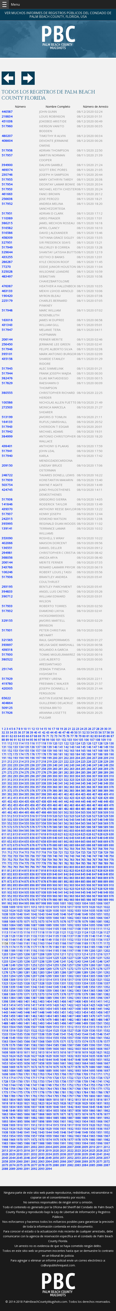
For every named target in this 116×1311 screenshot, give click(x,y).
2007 (70, 1147)
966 (88, 896)
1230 (92, 958)
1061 (63, 918)
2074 (12, 1165)
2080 (55, 1165)
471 (4, 809)
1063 (77, 918)
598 (43, 831)
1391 (63, 998)
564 (77, 823)
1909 (12, 1125)
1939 (12, 1132)
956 (32, 896)
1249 (12, 965)
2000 (19, 1147)
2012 (106, 1147)
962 (66, 896)
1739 (85, 1081)
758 (43, 860)
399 (49, 794)
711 (4, 852)
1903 (77, 1121)
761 (60, 860)
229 (105, 761)
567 (94, 823)
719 (49, 852)
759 (49, 860)
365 (83, 787)
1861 (99, 1110)
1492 (34, 1023)
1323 (5, 983)
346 (88, 783)
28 (97, 729)
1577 (106, 1041)
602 (66, 831)
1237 (34, 961)
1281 (26, 972)
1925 (19, 1129)
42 (43, 732)
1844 (85, 1107)
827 (94, 871)
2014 (12, 1150)
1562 (106, 1038)
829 (105, 871)
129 (105, 743)
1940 (19, 1132)
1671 (26, 1067)
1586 (63, 1045)
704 (77, 849)
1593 (5, 1049)
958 (43, 896)
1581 (26, 1045)
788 (100, 863)
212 (9, 761)
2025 (92, 1150)
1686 (26, 1070)
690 (111, 845)
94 (27, 740)
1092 (70, 925)
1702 (34, 1074)
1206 (26, 954)
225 (83, 761)
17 (53, 729)
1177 (34, 947)
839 (49, 874)
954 (21, 896)
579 (49, 827)
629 (105, 834)
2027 (106, 1150)
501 (60, 812)
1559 (85, 1038)
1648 (77, 1060)
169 (105, 751)
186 (88, 754)
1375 (55, 994)
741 (60, 856)
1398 (5, 1001)
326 (88, 780)
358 (43, 787)
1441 (99, 1009)
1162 (34, 943)
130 (111, 743)
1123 (77, 932)
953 (15, 896)
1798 (77, 1096)
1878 (5, 1118)
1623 (5, 1056)
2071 (99, 1161)
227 (94, 761)
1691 (63, 1070)
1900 (55, 1121)
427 (94, 798)
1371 (26, 994)
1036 (99, 911)
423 (71, 798)
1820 (19, 1103)
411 (4, 798)
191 (4, 758)
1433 (41, 1009)
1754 (85, 1085)
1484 (85, 1020)
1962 (70, 1136)
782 (66, 863)
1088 (41, 925)
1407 (70, 1001)
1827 (70, 1103)
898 (43, 885)
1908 (5, 1125)
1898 (41, 1121)
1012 (34, 907)
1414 (12, 1005)
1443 (5, 1012)
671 (4, 845)
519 (49, 816)
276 (32, 772)
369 (105, 787)
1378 (77, 994)
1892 (106, 1118)
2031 (26, 1154)
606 (88, 831)
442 (66, 801)
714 (21, 852)
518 (43, 816)
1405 (55, 1001)
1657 (34, 1063)
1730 (19, 1081)
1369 (12, 994)
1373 (41, 994)
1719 (48, 1078)
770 (111, 860)
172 (9, 754)
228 (100, 761)
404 (77, 794)
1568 (41, 1041)
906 (88, 885)
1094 (85, 925)
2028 (5, 1154)
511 (4, 816)
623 (71, 834)
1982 (106, 1140)
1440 (92, 1009)
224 (77, 761)
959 (49, 896)
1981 (99, 1140)
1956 (26, 1136)
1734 (48, 1081)
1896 (26, 1121)
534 (21, 820)
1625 (19, 1056)
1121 (63, 932)
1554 (48, 1038)
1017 (70, 907)
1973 (41, 1140)
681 (60, 845)
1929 (48, 1129)
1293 (5, 976)
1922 (106, 1125)
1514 (85, 1027)
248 (100, 765)
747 (94, 856)
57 (104, 732)
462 (66, 805)
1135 (55, 936)
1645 (55, 1060)
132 (9, 747)
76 (67, 736)
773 (15, 863)
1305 (92, 976)
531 (4, 820)
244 (77, 765)
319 (49, 780)
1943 (41, 1132)
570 (111, 823)
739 (49, 856)
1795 (55, 1096)
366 (88, 787)
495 (26, 812)
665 (83, 841)
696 (32, 849)
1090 (55, 925)
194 (21, 758)
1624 (12, 1056)
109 (103, 740)
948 (100, 892)
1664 (85, 1063)
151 (4, 751)
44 (51, 732)
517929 (7, 679)
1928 (41, 1129)
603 (71, 831)
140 (54, 747)
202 (66, 758)
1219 (12, 958)
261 (60, 769)
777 (38, 863)
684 (77, 845)
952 (9, 896)
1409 (85, 1001)
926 (88, 889)
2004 (48, 1147)
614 (21, 834)
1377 (70, 994)
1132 (34, 936)
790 (111, 863)
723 (71, 852)
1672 (34, 1067)
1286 (63, 972)
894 (21, 885)
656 (32, 841)
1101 (26, 929)
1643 (41, 1060)
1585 (55, 1045)
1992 (70, 1143)
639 (49, 838)
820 (54, 871)
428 (100, 798)
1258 (77, 965)
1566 (26, 1041)
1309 (12, 980)
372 (9, 791)
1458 (5, 1016)
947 (94, 892)
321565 (7, 640)
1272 (70, 969)
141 (60, 747)
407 (94, 794)
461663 (7, 194)
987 (94, 900)
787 (94, 863)
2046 (26, 1158)
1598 (41, 1049)
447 (94, 801)
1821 (26, 1103)
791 (4, 867)
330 (111, 780)
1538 (41, 1034)
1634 (85, 1056)
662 (66, 841)
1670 (19, 1067)
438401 (7, 446)
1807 (34, 1100)
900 (54, 885)
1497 (70, 1023)
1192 (34, 950)
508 (100, 812)
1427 (106, 1005)
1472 (106, 1016)
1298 (41, 976)
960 (54, 896)
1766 (63, 1089)
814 (21, 871)
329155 (7, 620)
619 (49, 834)
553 (15, 823)
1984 (12, 1143)
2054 (85, 1158)
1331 (63, 983)
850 (111, 874)
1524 (48, 1030)
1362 (70, 990)
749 (105, 856)
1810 (55, 1100)
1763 (41, 1089)
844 (77, 874)
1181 (63, 947)
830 (111, 871)
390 (111, 791)
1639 (12, 1060)
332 (9, 783)
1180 (55, 947)
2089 (12, 1169)
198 (43, 758)
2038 (77, 1154)
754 (21, 860)
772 (9, 863)
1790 (19, 1096)
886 (88, 881)
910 (111, 885)
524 (77, 816)
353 (15, 787)
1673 (41, 1067)
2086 (99, 1165)
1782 (70, 1092)
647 (94, 838)
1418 (41, 1005)
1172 (106, 943)
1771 (99, 1089)
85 (104, 736)
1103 (41, 929)
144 (77, 747)
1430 (19, 1009)
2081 (63, 1165)
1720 (55, 1078)
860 (54, 878)
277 (38, 772)
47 (63, 732)
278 (43, 772)
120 (54, 743)
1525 (55, 1030)
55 (96, 732)
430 (111, 798)
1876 (99, 1114)
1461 (26, 1016)
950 (111, 892)
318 (43, 780)
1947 (70, 1132)
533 (15, 820)
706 (88, 849)
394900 (7, 165)
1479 (48, 1020)
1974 (48, 1140)
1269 (48, 969)
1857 (70, 1110)
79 (80, 736)
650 (111, 838)
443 (71, 801)
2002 (34, 1147)
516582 (7, 228)
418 (43, 798)
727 (94, 852)
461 (60, 805)
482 (66, 809)
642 (66, 838)
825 (83, 871)
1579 (12, 1045)
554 (21, 823)
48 (67, 732)
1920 (92, 1125)
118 (43, 743)
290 (111, 772)
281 (60, 772)
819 (49, 871)
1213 (77, 954)
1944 (48, 1132)
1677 (70, 1067)
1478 (41, 1020)
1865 (19, 1114)
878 (43, 881)
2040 (92, 1154)
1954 (12, 1136)
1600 (55, 1049)
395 (26, 794)
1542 (70, 1034)
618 (43, 834)
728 (100, 852)
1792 (34, 1096)
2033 (41, 1154)
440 (54, 801)
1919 (85, 1125)
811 (4, 871)
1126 (99, 932)
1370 (19, 994)
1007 (106, 903)
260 (54, 769)
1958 (41, 1136)
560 (54, 823)
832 (9, 874)
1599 (48, 1049)
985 (83, 900)
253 (15, 769)
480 (54, 809)
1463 (41, 1016)
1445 (19, 1012)
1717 (34, 1078)
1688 (41, 1070)
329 (105, 780)
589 (105, 827)
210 (111, 758)
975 (26, 900)
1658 (41, 1063)
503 (71, 812)
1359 (48, 990)
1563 (5, 1041)
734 (21, 856)
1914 (48, 1125)
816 (32, 871)
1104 (48, 929)
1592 (106, 1045)
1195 (55, 950)
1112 (106, 929)
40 (35, 732)
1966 (99, 1136)
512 (9, 816)
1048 (77, 914)
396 (32, 794)
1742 (106, 1081)
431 (4, 801)
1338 (5, 987)
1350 (92, 987)
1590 (92, 1045)
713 (15, 852)
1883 (41, 1118)
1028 (41, 911)
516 (32, 816)
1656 (26, 1063)
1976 (63, 1140)
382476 (7, 378)
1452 (70, 1012)
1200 (92, 950)
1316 (63, 980)
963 (71, 896)
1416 (26, 1005)
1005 (92, 903)
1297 (34, 976)
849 (105, 874)
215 (26, 761)
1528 (77, 1030)
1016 (63, 907)
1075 (55, 921)
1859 (85, 1110)
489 (105, 809)
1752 (70, 1085)
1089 (48, 925)
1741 (99, 1081)
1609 (12, 1052)
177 (38, 754)
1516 (99, 1027)
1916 (63, 1125)
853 (15, 878)
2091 (26, 1169)
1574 (85, 1041)
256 (32, 769)
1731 (26, 1081)
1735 (55, 1081)
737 (38, 856)
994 (21, 903)
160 (54, 751)
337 (38, 783)
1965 (92, 1136)
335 (26, 783)
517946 (7, 349)
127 (94, 743)
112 (9, 743)
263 (71, 769)
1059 (48, 918)
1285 (55, 972)
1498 (77, 1023)
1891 (99, 1118)
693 (15, 849)
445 (83, 801)
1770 (92, 1089)
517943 (7, 427)
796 (32, 867)
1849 (12, 1110)
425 (83, 798)
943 (71, 892)
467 (94, 805)
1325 (19, 983)
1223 (41, 958)
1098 (5, 929)
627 (94, 834)
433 (15, 801)
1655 (19, 1063)
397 (38, 794)
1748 (41, 1085)
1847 (106, 1107)
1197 (70, 950)
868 (100, 878)
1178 (41, 947)
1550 (19, 1038)
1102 (34, 929)
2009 (85, 1147)
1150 (55, 940)
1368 (5, 994)
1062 (70, 918)
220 (54, 761)
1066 (99, 918)
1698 (5, 1074)
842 (66, 874)
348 (100, 783)
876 (32, 881)
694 (21, 849)
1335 (92, 983)
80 (84, 736)
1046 (63, 914)
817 (38, 871)
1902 (70, 1121)
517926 (7, 713)
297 (38, 776)
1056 (26, 918)
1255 (55, 965)
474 (21, 809)
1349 (85, 987)
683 (71, 845)
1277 (106, 969)
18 (57, 729)
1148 (41, 940)
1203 (5, 954)
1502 (106, 1023)
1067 (106, 918)
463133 (7, 291)
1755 (92, 1085)
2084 (85, 1165)
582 (66, 827)
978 (43, 900)
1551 (26, 1038)
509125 (7, 708)
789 (105, 863)
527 (94, 816)
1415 (19, 1005)
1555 (55, 1038)
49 (71, 732)
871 (4, 881)
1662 (70, 1063)
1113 (5, 932)
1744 (12, 1085)
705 (83, 849)
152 (9, 751)
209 (105, 758)
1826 (63, 1103)
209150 (7, 465)
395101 (7, 354)
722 (66, 852)
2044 (12, 1158)
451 (4, 805)
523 (71, 816)
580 (54, 827)
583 (71, 827)
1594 (12, 1049)
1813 (77, 1100)
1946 (63, 1132)
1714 (12, 1078)
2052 (70, 1158)
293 (15, 776)
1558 (77, 1038)
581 (60, 827)
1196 (63, 950)
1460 (19, 1016)
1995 (92, 1143)
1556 (63, 1038)
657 (38, 841)
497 (38, 812)
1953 (5, 1136)
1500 (92, 1023)
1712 (106, 1074)
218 (43, 761)
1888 (77, 1118)
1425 (92, 1005)
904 (77, 885)
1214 (85, 954)
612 (9, 834)
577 (38, 827)
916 (32, 889)
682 (66, 845)
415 (26, 798)
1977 (70, 1140)
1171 (99, 943)
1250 (19, 965)
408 (100, 794)
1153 (77, 940)
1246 (99, 961)
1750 (55, 1085)
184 (77, 754)
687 (94, 845)
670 (111, 841)
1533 (5, 1034)
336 (32, 783)
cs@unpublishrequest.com (58, 1265)
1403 (41, 1001)
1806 (26, 1100)
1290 (92, 972)
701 (60, 849)
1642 (34, 1060)
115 (26, 743)
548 (100, 820)
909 (105, 885)
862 (66, 878)
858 (43, 878)
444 (77, 801)
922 (66, 889)
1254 (48, 965)
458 (43, 805)
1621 (99, 1052)
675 (26, 845)
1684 (12, 1070)
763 (71, 860)
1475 (19, 1020)
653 (15, 841)
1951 (99, 1132)
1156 (99, 940)
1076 (63, 921)
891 (4, 885)
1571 (63, 1041)
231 (4, 765)
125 (83, 743)
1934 (85, 1129)
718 (43, 852)
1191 (26, 950)
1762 (34, 1089)
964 (77, 896)
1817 (106, 1100)
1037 (106, 911)
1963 (77, 1136)
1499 (85, 1023)
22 (73, 729)
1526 (63, 1030)
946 (88, 892)
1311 (26, 980)
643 (71, 838)
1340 (19, 987)
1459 (12, 1016)
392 (9, 794)
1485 (92, 1020)
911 (4, 889)
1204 (12, 954)
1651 (99, 1060)
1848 (5, 1110)
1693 (77, 1070)
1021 (99, 907)
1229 (85, 958)
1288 (77, 972)
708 (100, 849)
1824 (48, 1103)
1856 (63, 1110)
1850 (19, 1110)
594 (21, 831)
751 (4, 860)
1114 (12, 932)
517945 (7, 368)
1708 (77, 1074)
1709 (85, 1074)
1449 (48, 1012)
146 (88, 747)
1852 (34, 1110)
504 (77, 812)
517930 (7, 654)
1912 (34, 1125)
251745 (7, 669)
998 (43, 903)
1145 (19, 940)
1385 (19, 998)
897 (38, 885)
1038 (5, 914)
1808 (41, 1100)
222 (66, 761)
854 (21, 878)
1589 (85, 1045)
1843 (77, 1107)
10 (25, 729)
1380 (92, 994)
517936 (7, 577)
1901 (63, 1121)
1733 (41, 1081)
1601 (63, 1049)
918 (43, 889)
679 (49, 845)
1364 (85, 990)
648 (100, 838)
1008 (5, 907)
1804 (12, 1100)
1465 (55, 1016)
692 (9, 849)
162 (66, 751)
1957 (34, 1136)
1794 (48, 1096)
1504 (12, 1027)
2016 (26, 1150)
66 (27, 736)
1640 (19, 1060)
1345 (55, 987)
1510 (55, 1027)
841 (60, 874)
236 (32, 765)
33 (7, 732)
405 (83, 794)
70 (43, 736)
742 (66, 856)
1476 (26, 1020)
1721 (63, 1078)
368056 (7, 557)
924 (77, 889)
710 (111, 849)
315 (26, 780)
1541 (63, 1034)
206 (88, 758)
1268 (41, 969)
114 (21, 743)
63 (15, 736)
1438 (77, 1009)
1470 (92, 1016)
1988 (41, 1143)
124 (77, 743)
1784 (85, 1092)
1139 (85, 936)
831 (4, 874)
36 (19, 732)
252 (9, 769)
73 (55, 736)
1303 (77, 976)
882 (66, 881)
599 (49, 831)
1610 (19, 1052)
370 (111, 787)
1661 (63, 1063)
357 (38, 787)
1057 (34, 918)
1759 (12, 1089)
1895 (19, 1121)
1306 (99, 976)
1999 (12, 1147)
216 (32, 761)
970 (111, 896)
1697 (106, 1070)
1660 (55, 1063)
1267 (34, 969)
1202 (106, 950)
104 (75, 740)
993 (15, 903)
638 (43, 838)
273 (15, 772)
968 (100, 896)
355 (26, 787)
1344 (48, 987)
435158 (7, 359)
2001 (26, 1147)
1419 (48, 1005)
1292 (106, 972)
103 (69, 740)
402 (66, 794)
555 (26, 823)
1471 (99, 1016)
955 (26, 896)
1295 (19, 976)
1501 (99, 1023)
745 (83, 856)
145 (83, 747)
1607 (106, 1049)
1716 (26, 1078)
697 (38, 849)
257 (38, 769)
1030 (55, 911)
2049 (48, 1158)
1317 (70, 980)
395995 (7, 523)
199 (49, 758)
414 (21, 798)
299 (49, 776)
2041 (99, 1154)
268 (100, 769)
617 (38, 834)
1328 (41, 983)
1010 (19, 907)
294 (21, 776)
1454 (85, 1012)
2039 (85, 1154)
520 (54, 816)
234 (21, 765)
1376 (63, 994)
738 (43, 856)
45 (55, 732)
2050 (55, 1158)
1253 (41, 965)
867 (94, 878)
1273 (77, 969)
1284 (48, 972)
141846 (7, 504)
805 (83, 867)
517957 (7, 155)
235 (26, 765)
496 (32, 812)
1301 (63, 976)
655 (26, 841)
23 (77, 729)
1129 (12, 936)
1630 (55, 1056)
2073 (5, 1165)
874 (21, 881)
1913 (41, 1125)
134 (21, 747)
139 (49, 747)
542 (66, 820)
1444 (12, 1012)
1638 (5, 1060)
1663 (77, 1063)
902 (66, 885)
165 (83, 751)
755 (26, 860)
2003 (41, 1147)
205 (83, 758)
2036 (63, 1154)
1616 (63, 1052)
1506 (26, 1027)
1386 (26, 998)
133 (15, 747)
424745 (7, 490)
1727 (106, 1078)
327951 (7, 242)
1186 (99, 947)
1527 (70, 1030)
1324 (12, 983)
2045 (19, 1158)
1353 (5, 990)
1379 (85, 994)
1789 (12, 1096)
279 (49, 772)
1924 (12, 1129)
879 (49, 881)
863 (71, 878)
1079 (85, 921)
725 (83, 852)
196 (32, 758)
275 (26, 772)
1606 (99, 1049)
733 (15, 856)
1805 (19, 1100)
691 (4, 849)
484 (77, 809)
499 (49, 812)
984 (77, 900)
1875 (92, 1114)
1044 (48, 914)
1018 (77, 907)
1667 (106, 1063)
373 (15, 791)
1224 (48, 958)
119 (49, 743)
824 (77, 871)
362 (66, 787)
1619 (85, 1052)
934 (21, 892)
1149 (48, 940)
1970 (19, 1140)
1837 (34, 1107)
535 (26, 820)
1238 (41, 961)
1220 (19, 958)
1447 (34, 1012)
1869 (48, 1114)
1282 (34, 972)
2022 (70, 1150)
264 (77, 769)
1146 (26, 940)
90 (11, 740)
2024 (85, 1150)
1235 (19, 961)
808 (100, 867)
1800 (92, 1096)
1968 (5, 1140)
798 (43, 867)
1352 (106, 987)
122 (66, 743)
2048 (41, 1158)
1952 (106, 1132)
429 (105, 798)
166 (88, 751)
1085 (19, 925)
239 (49, 765)
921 (60, 889)
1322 (106, 980)
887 (94, 881)
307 (94, 776)
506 (88, 812)
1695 (92, 1070)
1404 (48, 1001)
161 (60, 751)
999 (49, 903)
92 (19, 740)
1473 (5, 1020)
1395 (92, 998)
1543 (77, 1034)
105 (80, 740)
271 (4, 772)
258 (43, 769)
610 (111, 831)
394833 (7, 591)
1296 (26, 976)
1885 (55, 1118)
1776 (26, 1092)
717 (38, 852)
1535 (19, 1034)
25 (85, 729)
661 (60, 841)
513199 (7, 417)
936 (32, 892)
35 (15, 732)
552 (9, 823)
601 (60, 831)
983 (71, 900)
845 (83, 874)
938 (43, 892)
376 (32, 791)
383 (71, 791)
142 (66, 747)
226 (88, 761)
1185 (92, 947)
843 (71, 874)
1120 (55, 932)
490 (111, 809)
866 (88, 878)
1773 (5, 1092)
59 (112, 732)
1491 (26, 1023)
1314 (48, 980)
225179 (7, 301)
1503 (5, 1027)
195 (26, 758)
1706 (63, 1074)
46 (59, 732)
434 (21, 801)
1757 (106, 1085)
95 (31, 740)
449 (105, 801)
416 (32, 798)
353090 (7, 538)
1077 (70, 921)
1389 (48, 998)
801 (60, 867)
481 (60, 809)
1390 (55, 998)
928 (100, 889)
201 (60, 758)
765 (83, 860)
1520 (19, 1030)
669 (105, 841)
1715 (19, 1078)
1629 (48, 1056)
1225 (55, 958)
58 (108, 732)
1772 (106, 1089)
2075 (19, 1165)
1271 (63, 969)
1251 (26, 965)
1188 (5, 950)
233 (15, 765)
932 (9, 892)
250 (111, 765)
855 (26, 878)
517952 (7, 204)
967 (94, 896)
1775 (19, 1092)
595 (26, 831)
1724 (85, 1078)
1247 (106, 961)
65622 (6, 698)
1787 (106, 1092)
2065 (55, 1161)
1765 (55, 1089)
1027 (34, 911)
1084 (12, 925)
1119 (48, 932)
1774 (12, 1092)
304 (77, 776)
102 (63, 740)
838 (43, 874)
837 (38, 874)
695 (26, 849)
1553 (41, 1038)
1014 (48, 907)
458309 (7, 237)
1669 (12, 1067)
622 (66, 834)
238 (43, 765)
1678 (77, 1067)
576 (32, 827)
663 (71, 841)
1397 (106, 998)
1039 (12, 914)
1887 (70, 1118)
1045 (55, 914)
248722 (7, 475)
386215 (7, 223)
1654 (12, 1063)
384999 (7, 436)
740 (54, 856)
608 (100, 831)
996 (32, 903)
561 (60, 823)
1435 (55, 1009)
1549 (12, 1038)
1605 (92, 1049)
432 (9, 801)
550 (111, 820)
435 (26, 801)
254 (21, 769)
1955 (19, 1136)
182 (66, 754)
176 (32, 754)
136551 (7, 548)
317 (38, 780)
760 (54, 860)
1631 (63, 1056)
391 (4, 794)
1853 (41, 1110)
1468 (77, 1016)
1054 (12, 918)
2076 (26, 1165)
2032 (34, 1154)
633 (15, 838)
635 (26, 838)
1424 (85, 1005)
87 (112, 736)
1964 (85, 1136)
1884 (48, 1118)
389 (105, 791)
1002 (70, 903)
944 (77, 892)
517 (38, 816)
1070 (19, 921)
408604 (7, 141)
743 (71, 856)
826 (88, 871)
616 (32, 834)
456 (32, 805)
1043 (41, 914)
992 (9, 903)
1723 (77, 1078)
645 (83, 838)
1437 (70, 1009)
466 (88, 805)
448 (100, 801)
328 (100, 780)
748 (100, 856)
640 (54, 838)
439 (49, 801)
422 (66, 798)
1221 (26, 958)
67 (31, 736)
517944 (7, 373)
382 (66, 791)
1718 (41, 1078)
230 (111, 761)
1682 (106, 1067)
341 (60, 783)
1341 (26, 987)
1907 (106, 1121)
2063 (41, 1161)
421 (60, 798)
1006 (99, 903)
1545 (92, 1034)
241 (60, 765)
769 (105, 860)
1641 (26, 1060)
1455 (92, 1012)
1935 (92, 1129)
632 (9, 838)
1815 (92, 1100)
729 (105, 852)
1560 (92, 1038)
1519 (12, 1030)
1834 (12, 1107)
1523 (41, 1030)
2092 (34, 1169)
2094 (48, 1169)
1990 (55, 1143)
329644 (7, 252)
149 (105, 747)
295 (26, 776)
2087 (106, 1165)
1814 (85, 1100)
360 (54, 787)
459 (49, 805)
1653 (5, 1063)
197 (38, 758)
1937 (106, 1129)
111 (4, 743)
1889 (85, 1118)
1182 (70, 947)
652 (9, 841)
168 (100, 751)
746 (88, 856)
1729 (12, 1081)
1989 (48, 1143)
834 (21, 874)
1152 (70, 940)
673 (15, 845)
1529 (85, 1030)
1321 (99, 980)
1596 (26, 1049)
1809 (48, 1100)
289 (105, 772)
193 (15, 758)
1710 (92, 1074)
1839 (48, 1107)
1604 (85, 1049)
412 (9, 798)
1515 (92, 1027)
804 (77, 867)
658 (43, 841)
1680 (92, 1067)
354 (21, 787)
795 (26, 867)
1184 (85, 947)
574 (21, 827)
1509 (48, 1027)
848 (100, 874)
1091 (63, 925)
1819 (12, 1103)
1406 (63, 1001)
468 (100, 805)
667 (94, 841)
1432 (34, 1009)
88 (3, 740)
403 (71, 794)
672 (9, 845)
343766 (7, 567)
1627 (34, 1056)
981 (60, 900)
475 (26, 809)
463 (71, 805)
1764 (48, 1089)
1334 (85, 983)
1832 (106, 1103)
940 (54, 892)
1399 (12, 1001)
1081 (99, 921)
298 (43, 776)
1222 (34, 958)
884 (77, 881)
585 (83, 827)
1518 (5, 1030)
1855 (55, 1110)
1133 (41, 936)
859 (49, 878)
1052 (106, 914)
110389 (7, 218)
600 (54, 831)
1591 (99, 1045)
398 (43, 794)
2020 (55, 1150)
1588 (77, 1045)
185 (83, 754)
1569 (48, 1041)
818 (43, 871)
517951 (7, 213)
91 (15, 740)
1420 (55, 1005)
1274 (85, 969)
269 (105, 769)
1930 (55, 1129)
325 (83, 780)
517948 (7, 310)
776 (32, 863)
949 (105, 892)
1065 (92, 918)
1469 (85, 1016)
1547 (106, 1034)
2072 (106, 1161)
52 (84, 732)
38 (27, 732)
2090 (19, 1169)
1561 (99, 1038)
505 (83, 812)
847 (94, 874)
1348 (77, 987)
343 (71, 783)
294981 (7, 553)
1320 (92, 980)
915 (26, 889)
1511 (63, 1027)
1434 (48, 1009)
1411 (99, 1001)
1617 (70, 1052)
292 (9, 776)
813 (15, 871)
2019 (48, 1150)
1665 (92, 1063)
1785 (92, 1092)
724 (77, 852)
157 (38, 751)
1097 (106, 925)
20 (65, 729)
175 (26, 754)
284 (77, 772)
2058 (5, 1161)
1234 (12, 961)
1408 (77, 1001)
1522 (34, 1030)
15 (45, 729)
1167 (70, 943)
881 (60, 881)
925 (83, 889)
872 (9, 881)
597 (38, 831)
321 (60, 780)
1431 (26, 1009)
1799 (85, 1096)
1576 (99, 1041)
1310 (19, 980)
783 (71, 863)
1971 (26, 1140)
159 (49, 751)
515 (26, 816)
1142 (106, 936)
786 (88, 863)
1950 (92, 1132)
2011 (99, 1147)
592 (9, 831)
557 (38, 823)
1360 (55, 990)
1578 (5, 1045)
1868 (41, 1114)
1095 (92, 925)
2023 (77, 1150)
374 (21, 791)
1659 (48, 1063)
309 (105, 776)
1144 (12, 940)
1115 (19, 932)
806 (88, 867)
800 (54, 867)
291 (4, 776)
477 (38, 809)
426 (88, 798)
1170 (92, 943)
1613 (41, 1052)
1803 (5, 1100)
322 (66, 780)
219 (49, 761)
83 (96, 736)
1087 (34, 925)
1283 (41, 972)
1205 (19, 954)
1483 (77, 1020)
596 (32, 831)
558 (43, 823)
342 (66, 783)
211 (4, 761)
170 (111, 751)
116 (32, 743)
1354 (12, 990)
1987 (34, 1143)
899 (49, 885)
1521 (26, 1030)
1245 (92, 961)
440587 (7, 111)
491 (4, 812)
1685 (19, 1070)
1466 (63, 1016)
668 (100, 841)
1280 (19, 972)
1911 (26, 1125)
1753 (77, 1085)
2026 (99, 1150)
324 (77, 780)
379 (49, 791)
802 (66, 867)
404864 (7, 703)
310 (111, 776)
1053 (5, 918)
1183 (77, 947)
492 (9, 812)
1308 (5, 980)
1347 (70, 987)
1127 (106, 932)
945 (83, 892)
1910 (19, 1125)
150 (111, 747)
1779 (48, 1092)
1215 (92, 954)
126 (88, 743)
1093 (77, 925)
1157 (106, 940)
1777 (34, 1092)
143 (71, 747)
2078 (41, 1165)
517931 (7, 630)
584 (77, 827)
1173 (5, 947)
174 (21, 754)
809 (105, 867)
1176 (26, 947)
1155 (92, 940)
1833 (5, 1107)
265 (83, 769)
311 (4, 780)
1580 (19, 1045)
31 (109, 729)
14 (41, 729)
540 (54, 820)
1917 (70, 1125)
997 (38, 903)
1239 (48, 961)
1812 (70, 1100)
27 (93, 729)
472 (9, 809)
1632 (70, 1056)
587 (94, 827)
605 (83, 831)
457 (38, 805)
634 (21, 838)
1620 (92, 1052)
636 (32, 838)
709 (105, 849)
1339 (12, 987)
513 (15, 816)
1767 (70, 1089)
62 (11, 736)
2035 (55, 1154)
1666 (99, 1063)
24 (81, 729)
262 (66, 769)
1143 (5, 940)
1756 (99, 1085)
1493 (41, 1023)
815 (26, 871)
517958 (7, 150)
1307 (106, 976)
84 (100, 736)
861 (60, 878)
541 (60, 820)
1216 (99, 954)
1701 (26, 1074)
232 (9, 765)
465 (83, 805)
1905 (92, 1121)
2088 (5, 1169)
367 (94, 787)
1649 (85, 1060)
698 (43, 849)
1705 (55, 1074)
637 (38, 838)
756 (32, 860)
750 (111, 856)
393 (15, 794)
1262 (106, 965)
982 (66, 900)
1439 (85, 1009)
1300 (55, 976)
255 (26, 769)
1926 (26, 1129)
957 (38, 896)
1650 (92, 1060)
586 (88, 827)
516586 (7, 233)
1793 (41, 1096)
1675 (55, 1067)
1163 (41, 943)
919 (49, 889)
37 (23, 732)
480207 (7, 136)
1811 (63, 1100)
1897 (34, 1121)
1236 (26, 961)
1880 (19, 1118)
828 (100, 871)
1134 (48, 936)
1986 (26, 1143)
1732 (34, 1081)
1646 (63, 1060)
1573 (77, 1041)
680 (54, 845)
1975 (55, 1140)
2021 (63, 1150)
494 (21, 812)
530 (111, 816)
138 (43, 747)
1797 (70, 1096)
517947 (7, 330)
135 (26, 747)
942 (66, 892)
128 (100, 743)
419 (49, 798)
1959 (48, 1136)
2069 (85, 1161)
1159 (12, 943)
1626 (26, 1056)
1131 (26, 936)
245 (83, 765)
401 (60, 794)
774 (21, 863)
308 (100, 776)
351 (4, 787)
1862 (106, 1110)
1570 (55, 1041)
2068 (77, 1161)
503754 (7, 485)
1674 (48, 1067)
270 (111, 769)
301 (60, 776)
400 (54, 794)
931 (4, 892)
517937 (7, 514)
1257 (70, 965)
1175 (19, 947)
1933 (77, 1129)
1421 (63, 1005)
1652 (106, 1060)
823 (71, 871)
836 (32, 874)
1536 (26, 1034)
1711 (99, 1074)
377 (38, 791)
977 (38, 900)
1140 (92, 936)
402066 (7, 543)
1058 (41, 918)
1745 (19, 1085)
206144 (7, 339)
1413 (5, 1005)
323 (71, 780)
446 (88, 801)
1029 (48, 911)
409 (105, 794)
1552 (34, 1038)
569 (105, 823)
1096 (99, 925)
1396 (99, 998)
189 (105, 754)
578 (43, 827)
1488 (5, 1023)
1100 (19, 929)
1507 (34, 1027)
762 (66, 860)
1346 (63, 987)
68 (35, 736)
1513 (77, 1027)
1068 (5, 921)
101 (58, 740)
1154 (85, 940)
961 (60, 896)
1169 (85, 943)
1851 (26, 1110)
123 (71, 743)
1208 (41, 954)
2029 (12, 1154)
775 (26, 863)
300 (54, 776)
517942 (7, 431)
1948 (77, 1132)
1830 (92, 1103)
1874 (85, 1114)
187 (94, 754)
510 (111, 812)
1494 (48, 1023)
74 (59, 736)
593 (15, 831)
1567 (34, 1041)
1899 (48, 1121)
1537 (34, 1034)
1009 (12, 907)
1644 (48, 1060)
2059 (12, 1161)
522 (66, 816)
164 (77, 751)
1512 (70, 1027)
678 (43, 845)
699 (49, 849)
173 (15, 754)
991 (4, 903)
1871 (63, 1114)
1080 (92, 921)
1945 (55, 1132)
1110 (92, 929)
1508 (41, 1027)
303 (71, 776)
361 (60, 787)
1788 (5, 1096)
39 (31, 732)
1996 (99, 1143)
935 (26, 892)
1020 (92, 907)
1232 (106, 958)
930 (111, 889)
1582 (34, 1045)
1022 (106, 907)
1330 (55, 983)
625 (83, 834)
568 (100, 823)
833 (15, 874)
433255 (7, 257)
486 (88, 809)
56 (100, 732)
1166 (63, 943)
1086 (26, 925)
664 (77, 841)
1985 (19, 1143)
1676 (63, 1067)
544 (77, 820)
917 (38, 889)
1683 (5, 1070)
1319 (85, 980)
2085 (92, 1165)
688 (100, 845)
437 (38, 801)
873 (15, 881)
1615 (55, 1052)
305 (83, 776)
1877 (106, 1114)
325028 (7, 271)
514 (21, 816)
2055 (92, 1158)
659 (49, 841)
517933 (7, 606)
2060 (19, 1161)
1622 (106, 1052)
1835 (19, 1107)
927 (94, 889)
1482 (70, 1020)
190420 (7, 296)
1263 (5, 969)
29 (101, 729)
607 (94, 831)
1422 (70, 1005)
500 (54, 812)
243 (71, 765)
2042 (106, 1154)
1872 (70, 1114)
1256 (63, 965)
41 (39, 732)
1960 (55, 1136)
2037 (70, 1154)
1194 (48, 950)
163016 (7, 320)
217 (38, 761)
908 (100, 885)
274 (21, 772)
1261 (99, 965)
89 (7, 740)
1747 (34, 1085)
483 (71, 809)
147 (94, 747)
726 (88, 852)
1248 (5, 965)
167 (94, 751)
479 (49, 809)
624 (77, 834)
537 (38, 820)
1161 (26, 943)
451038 (7, 121)
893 (15, 885)
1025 (19, 911)
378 (43, 791)
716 (32, 852)
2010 (92, 1147)
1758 (5, 1089)
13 (37, 729)
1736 (63, 1081)
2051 (63, 1158)
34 (11, 732)
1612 (34, 1052)
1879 (12, 1118)
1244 (85, 961)
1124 (85, 932)
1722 (70, 1078)
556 (32, 823)
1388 (41, 998)
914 (21, 889)
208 (100, 758)
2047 (34, 1158)
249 (105, 765)
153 (15, 751)
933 (15, 892)
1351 (99, 987)
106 (86, 740)
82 (92, 736)
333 (15, 783)
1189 (12, 950)
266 (88, 769)
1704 (48, 1074)
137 (38, 747)
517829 (7, 383)
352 (9, 787)
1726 (99, 1078)
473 (15, 809)
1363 (77, 990)
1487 (106, 1020)
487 (94, 809)
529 (105, 816)
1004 (85, 903)
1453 (77, 1012)
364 (77, 787)
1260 (92, 965)
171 (4, 754)
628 (100, 834)
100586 (7, 402)
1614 (48, 1052)
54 (92, 732)
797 (38, 867)
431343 (7, 325)
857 (38, 878)
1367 (106, 990)
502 (66, 812)
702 (66, 849)
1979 (85, 1140)
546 (88, 820)
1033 (77, 911)
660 (54, 841)
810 (111, 867)
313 (15, 780)
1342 (34, 987)
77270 (6, 267)
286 (88, 772)
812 (9, 871)
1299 (48, 976)
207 (94, 758)
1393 (77, 998)
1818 (5, 1103)
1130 (19, 936)
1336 (99, 983)
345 (83, 783)
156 (32, 751)
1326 (26, 983)
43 (47, 732)
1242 (70, 961)
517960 (7, 126)
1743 (5, 1085)
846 (88, 874)
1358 (41, 990)
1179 (48, 947)
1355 (19, 990)
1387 (34, 998)
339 (49, 783)
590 (111, 827)
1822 (34, 1103)
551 (4, 823)
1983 (5, 1143)
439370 (7, 509)
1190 (19, 950)
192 (9, 758)
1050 (92, 914)
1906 (99, 1121)
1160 (19, 943)
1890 (92, 1118)
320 (54, 780)
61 (7, 736)
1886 (63, 1118)
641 (60, 838)
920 (54, 889)
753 (15, 860)
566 (88, 823)
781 (60, 863)
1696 (99, 1070)
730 (111, 852)
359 (49, 787)
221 (60, 761)
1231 (99, 958)
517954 (7, 184)
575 (26, 827)
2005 (55, 1147)
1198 (77, 950)
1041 (26, 914)
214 (21, 761)
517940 (7, 456)
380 (54, 791)
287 (94, 772)
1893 (5, 1121)
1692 (70, 1070)
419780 (7, 683)
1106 (63, 929)
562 (66, 823)
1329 (48, 983)
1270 (55, 969)
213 (15, 761)
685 (83, 845)
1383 (5, 998)
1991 (63, 1143)
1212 (70, 954)
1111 (99, 929)
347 (94, 783)
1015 (55, 907)
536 (32, 820)
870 (111, 878)
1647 (70, 1060)
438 (43, 801)
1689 (48, 1070)
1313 (41, 980)
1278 (5, 972)
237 (38, 765)
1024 (12, 911)
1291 (99, 972)
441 (60, 801)
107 (92, 740)
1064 (85, 918)
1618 (77, 1052)
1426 (99, 1005)
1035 (92, 911)
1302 (70, 976)
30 (105, 729)
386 (88, 791)
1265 (19, 969)
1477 (34, 1020)
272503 (7, 407)
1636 (99, 1056)
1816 (99, 1100)
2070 (92, 1161)
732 (9, 856)
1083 (5, 925)
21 (69, 729)
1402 (34, 1001)
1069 (12, 921)
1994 (85, 1143)
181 (60, 754)
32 (3, 732)
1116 (26, 932)
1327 (34, 983)
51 (80, 732)
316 (32, 780)
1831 (99, 1103)
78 (75, 736)
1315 (55, 980)
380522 (7, 659)
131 (4, 747)
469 (105, 805)
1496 (63, 1023)
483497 (7, 276)
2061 (26, 1161)
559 (49, 823)
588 (100, 827)
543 (71, 820)
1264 (12, 969)
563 (71, 823)
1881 (26, 1118)
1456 (99, 1012)
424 (77, 798)
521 (60, 816)
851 (4, 878)
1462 (34, 1016)
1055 (19, 918)
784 (77, 863)
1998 (5, 1147)
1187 (106, 947)
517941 (7, 451)
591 (4, 831)
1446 (26, 1012)
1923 (5, 1129)
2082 (70, 1165)
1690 (55, 1070)
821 (60, 871)
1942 (34, 1132)
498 (43, 812)
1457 (106, 1012)
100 (52, 740)
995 (26, 903)
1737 (70, 1081)
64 (19, 736)
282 (66, 772)
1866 (26, 1114)
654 (21, 841)
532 (9, 820)
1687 (34, 1070)
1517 (106, 1027)
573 (15, 827)
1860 (92, 1110)
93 (23, 740)
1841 (63, 1107)
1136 (63, 936)
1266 (26, 969)
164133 (7, 422)
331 (4, 783)
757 (38, 860)
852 (9, 878)
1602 (70, 1049)
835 (26, 874)
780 (54, 863)
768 (100, 860)
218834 (7, 116)
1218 (5, 958)
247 (94, 765)
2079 (48, 1165)
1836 (26, 1107)
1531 (99, 1030)
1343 (41, 987)
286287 (7, 262)
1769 (85, 1089)
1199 (85, 950)
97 (39, 740)
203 (71, 758)
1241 (63, 961)
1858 (77, 1110)
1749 (48, 1085)
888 (100, 881)
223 (71, 761)
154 (21, 751)
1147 (34, 940)
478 (43, 809)
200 (54, 758)
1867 (34, 1114)
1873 (77, 1114)
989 (105, 900)
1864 (12, 1114)
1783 (77, 1092)
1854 (48, 1110)
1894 (12, 1121)
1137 (70, 936)
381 (60, 791)
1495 (55, 1023)
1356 (26, 990)
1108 (77, 929)
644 (77, 838)
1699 (12, 1074)
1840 (55, 1107)
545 (83, 820)
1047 (70, 914)
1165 (55, 943)
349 (105, 783)
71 (47, 736)
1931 (63, 1129)
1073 (41, 921)
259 (49, 769)
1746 (26, 1085)
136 (32, 747)
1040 (19, 914)
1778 (41, 1092)
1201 (99, 950)
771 (4, 863)
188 (100, 754)
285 (83, 772)
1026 (26, 911)
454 (21, 805)
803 (71, 867)
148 (100, 747)
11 (29, 729)
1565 (19, 1041)
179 (49, 754)
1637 (106, 1056)
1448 (41, 1012)
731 (4, 856)
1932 (70, 1129)
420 (54, 798)
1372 (34, 994)
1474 (12, 1020)
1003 (77, 903)
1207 (34, 954)
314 (21, 780)
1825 (55, 1103)
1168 (77, 943)
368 (100, 787)
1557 (70, 1038)
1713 (5, 1078)
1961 (63, 1136)
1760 (19, 1089)
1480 (55, 1020)
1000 (55, 903)
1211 (63, 954)
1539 (48, 1034)
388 (100, 791)
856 (32, 878)
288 (100, 772)
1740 (92, 1081)
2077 (34, 1165)
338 (43, 783)
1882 (34, 1118)
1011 (26, 907)
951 (4, 896)
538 (43, 820)
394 (21, 794)
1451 (63, 1012)
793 (15, 867)
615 (26, 834)
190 (111, 754)
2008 (77, 1147)
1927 (34, 1129)
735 (26, 856)
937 (38, 892)
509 (105, 812)
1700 (19, 1074)
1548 (5, 1038)
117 (38, 743)
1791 (26, 1096)
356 (32, 787)
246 (88, 765)
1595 (19, 1049)
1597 (34, 1049)
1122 (70, 932)
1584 (48, 1045)
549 (105, 820)
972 (9, 900)
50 (75, 732)
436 (32, 801)
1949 (85, 1132)
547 (94, 820)
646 (88, 838)
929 (105, 889)
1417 (34, 1005)
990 (111, 900)
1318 (77, 980)
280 (54, 772)
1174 (12, 947)
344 (77, 783)
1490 (19, 1023)
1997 (106, 1143)
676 (32, 845)
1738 (77, 1081)
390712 (7, 596)
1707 (70, 1074)
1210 (55, 954)
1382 (106, 994)
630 (111, 834)
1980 (92, 1140)
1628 (41, 1056)
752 (9, 860)
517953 (7, 189)
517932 (7, 611)
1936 (99, 1129)
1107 (70, 929)
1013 (41, 907)
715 (26, 852)
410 (111, 794)
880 (54, 881)
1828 (77, 1103)
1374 (48, 994)
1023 (5, 911)
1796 (63, 1096)
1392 (70, 998)
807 (94, 867)
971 (4, 900)
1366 (99, 990)
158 (43, 751)
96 (35, 740)
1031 (63, 911)
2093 (41, 1169)
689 (105, 845)
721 (60, 852)
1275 (92, 969)
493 (15, 812)
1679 (85, 1067)
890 (111, 881)
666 (88, 841)
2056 (99, 1158)
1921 (99, 1125)
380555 (7, 393)
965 (83, 896)
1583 (41, 1045)
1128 (5, 936)
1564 (12, 1041)
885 (83, 881)
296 (32, 776)
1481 (63, 1020)
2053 (77, 1158)
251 (4, 769)
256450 (7, 344)
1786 (99, 1092)
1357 (34, 990)
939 (49, 892)
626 (88, 834)
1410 (92, 1001)
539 (49, 820)
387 (94, 791)
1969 (12, 1140)
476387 (7, 286)
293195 (7, 587)
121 (60, 743)
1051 (99, 914)
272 (9, 772)
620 (54, 834)
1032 (70, 911)
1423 (77, 1005)
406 (88, 794)
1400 (19, 1001)
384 (77, 791)
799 (49, 867)
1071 (26, 921)
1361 (63, 990)
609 (105, 831)
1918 (77, 1125)
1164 (48, 943)
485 (83, 809)
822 (66, 871)
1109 (85, 929)
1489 (12, 1023)
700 (54, 849)
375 (26, 791)
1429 (12, 1009)
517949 (7, 247)
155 (26, 751)
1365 (92, 990)
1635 (92, 1056)
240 (54, 765)
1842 (70, 1107)
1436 (63, 1009)
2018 (41, 1150)
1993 (77, 1143)
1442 (106, 1009)
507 (94, 812)
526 (88, 816)
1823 (41, 1103)
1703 (41, 1074)
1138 (77, 936)
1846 (99, 1107)
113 (15, 743)
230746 (7, 174)
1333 (77, 983)
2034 (48, 1154)
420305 (7, 688)
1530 (92, 1030)
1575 (92, 1041)
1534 (12, 1034)
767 (94, 860)
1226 (63, 958)
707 (94, 849)
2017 (34, 1150)
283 (71, 772)
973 (15, 900)
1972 (34, 1140)
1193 (41, 950)
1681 (99, 1067)
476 (32, 809)
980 (54, 900)
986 (88, 900)
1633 (77, 1056)
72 (51, 736)
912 (9, 889)
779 (49, 863)
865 (83, 878)
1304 (85, 976)
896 (32, 885)
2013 (5, 1150)
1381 (99, 994)
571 (4, 827)
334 (21, 783)
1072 (34, 921)
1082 (106, 921)
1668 (5, 1067)
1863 (5, 1114)
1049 (85, 914)
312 (9, 780)
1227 (70, 958)
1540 (55, 1034)
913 (15, 889)
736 (32, 856)
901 (60, 885)
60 (3, 736)
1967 (106, 1136)
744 (77, 856)
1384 (12, 998)
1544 (85, 1034)
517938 (7, 499)
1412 (106, 1001)
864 (77, 878)
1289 (85, 972)
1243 (77, 961)
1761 (26, 1089)
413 (15, 798)
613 (15, 834)
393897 (7, 645)
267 (94, 769)
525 (83, 816)
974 (21, 900)
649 (105, 838)
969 (105, 896)
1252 (34, 965)
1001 (63, 903)
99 (47, 740)
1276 (99, 969)
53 (88, 732)
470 (111, 805)
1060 (55, 918)
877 (38, 881)
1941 (26, 1132)
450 (111, 801)
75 (63, 736)
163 (71, 751)
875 (26, 881)
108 (97, 740)
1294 (12, 976)
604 (77, 831)
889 (105, 881)
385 (83, 791)
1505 (19, 1027)
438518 (7, 650)
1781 (63, 1092)
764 (77, 860)
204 (77, 758)
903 (71, 885)
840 (54, 874)
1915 (55, 1125)
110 (109, 740)
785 (83, 863)
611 (4, 834)
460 (54, 805)
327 (94, 780)
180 (54, 754)
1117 (34, 932)
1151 (63, 940)
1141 (99, 936)
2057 (106, 1158)
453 (15, 805)
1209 (48, 954)
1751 (63, 1085)
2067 (70, 1161)
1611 (26, 1052)
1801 (99, 1096)
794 (21, 867)
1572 (70, 1041)
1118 (41, 932)
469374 (7, 170)
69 (39, 736)
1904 (85, 1121)
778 (43, 863)
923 (71, 889)
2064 (48, 1161)
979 (49, 900)
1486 (99, 1020)
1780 (55, 1092)
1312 (34, 980)
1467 (70, 1016)
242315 (7, 519)
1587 (70, 1045)
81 (88, 736)
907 (94, 885)
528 (100, 816)
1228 (77, 958)
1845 (92, 1107)
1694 (85, 1070)
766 (88, 860)
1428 (5, 1009)
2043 (5, 1158)
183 (71, 754)
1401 (26, 1001)
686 (88, 845)
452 (9, 805)
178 (43, 754)
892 (9, 885)
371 (4, 791)
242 (66, 765)
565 (83, 823)
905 (83, 885)
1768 (77, 1089)
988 (100, 900)
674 (21, 845)
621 (60, 834)
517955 (7, 179)
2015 (19, 1150)
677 (38, 845)
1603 (77, 1049)
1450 (55, 1012)
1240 (55, 961)
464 (77, 805)
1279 (12, 972)
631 (4, 838)
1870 (55, 1114)
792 (9, 867)
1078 (77, 921)
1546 (99, 1034)
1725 (92, 1078)
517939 (7, 480)
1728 (5, 1081)
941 (60, 892)
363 (71, 787)
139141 (7, 528)
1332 (70, 983)
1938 (5, 1132)
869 (105, 878)
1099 (12, 929)
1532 (106, 1030)
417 (38, 798)
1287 (70, 972)
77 (71, 736)
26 (89, 729)
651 (4, 841)
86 (108, 736)
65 (23, 736)
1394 (85, 998)
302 (66, 776)
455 (26, 805)
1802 (106, 1096)
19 (61, 729)
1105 (55, 929)
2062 (34, 1161)
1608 (5, 1052)
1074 (48, 921)
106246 (7, 572)
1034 (85, 911)
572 (9, 827)
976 (32, 900)
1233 (5, 961)
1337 (106, 983)
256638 (7, 199)
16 (49, 729)
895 (26, 885)
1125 (92, 932)
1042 (34, 914)
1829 (85, 1103)
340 (54, 783)
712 (9, 852)
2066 (63, 1161)
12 (33, 729)
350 (111, 783)
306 (88, 776)
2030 (19, 1154)
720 (54, 852)
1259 (85, 965)
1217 (106, 954)
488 (100, 809)
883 (71, 881)
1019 (85, 907)
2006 (63, 1147)
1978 (77, 1140)
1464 (48, 1016)
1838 (41, 1107)
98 (43, 740)
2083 (77, 1165)
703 (71, 849)
